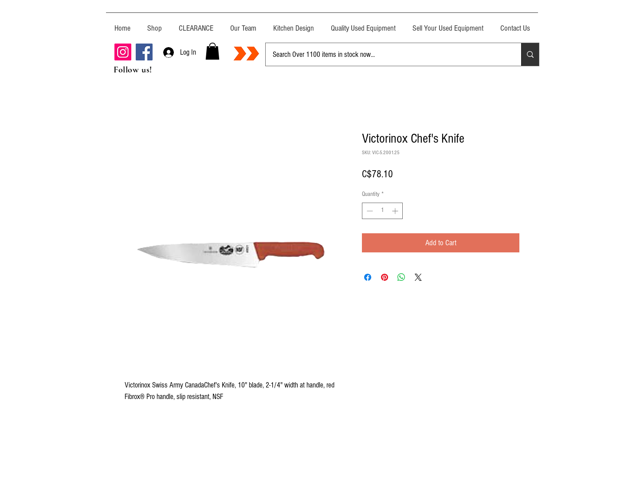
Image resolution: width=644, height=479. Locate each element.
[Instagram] (122, 52)
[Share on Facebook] (367, 277)
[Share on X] (418, 277)
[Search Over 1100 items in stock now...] (387, 54)
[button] (212, 51)
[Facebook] (144, 52)
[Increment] (395, 211)
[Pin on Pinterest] (384, 277)
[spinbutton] (382, 211)
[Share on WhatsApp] (401, 277)
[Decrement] (368, 211)
